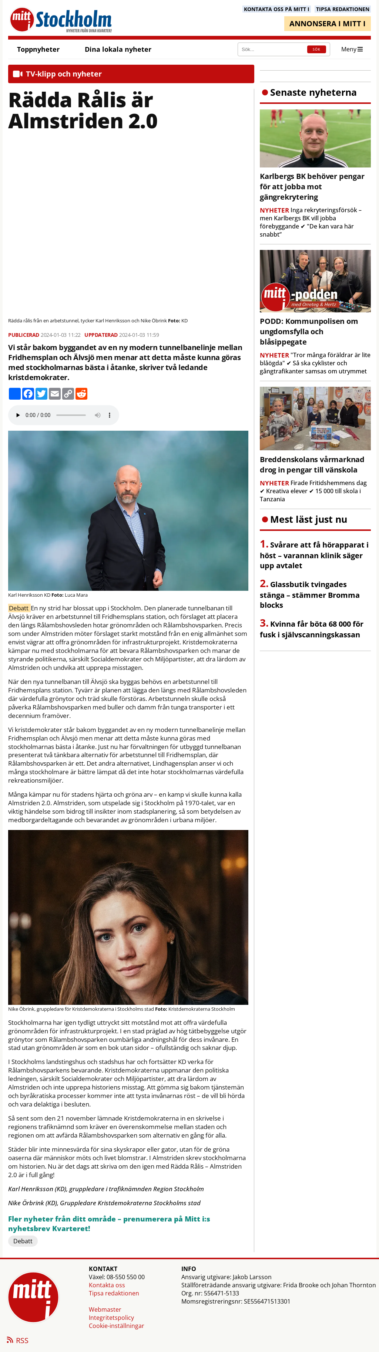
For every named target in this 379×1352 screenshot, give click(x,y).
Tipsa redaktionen (114, 1293)
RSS (17, 1340)
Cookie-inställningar (116, 1326)
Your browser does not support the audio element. (63, 415)
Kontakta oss (107, 1285)
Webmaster (105, 1309)
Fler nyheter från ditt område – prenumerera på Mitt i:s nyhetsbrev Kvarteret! (109, 1223)
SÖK (317, 49)
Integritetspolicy (111, 1318)
